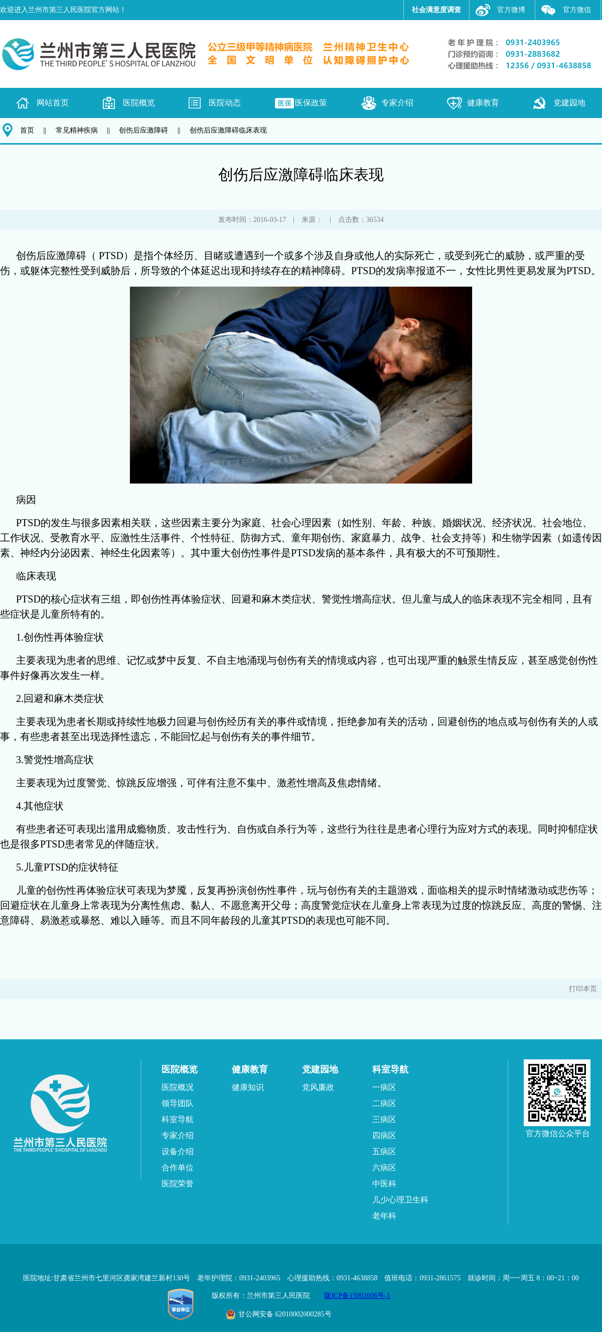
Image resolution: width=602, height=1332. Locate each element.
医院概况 (178, 1087)
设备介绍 (178, 1151)
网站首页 (53, 102)
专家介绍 (397, 102)
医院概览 (139, 102)
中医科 (384, 1183)
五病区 (384, 1151)
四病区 (384, 1135)
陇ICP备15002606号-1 (357, 1295)
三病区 (384, 1119)
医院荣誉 (178, 1183)
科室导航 (178, 1119)
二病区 (384, 1103)
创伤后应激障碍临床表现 (228, 130)
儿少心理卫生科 (400, 1199)
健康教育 (483, 102)
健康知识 (248, 1087)
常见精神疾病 (77, 130)
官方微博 (511, 10)
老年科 (384, 1216)
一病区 (384, 1087)
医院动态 (225, 102)
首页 (27, 130)
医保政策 (311, 102)
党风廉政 (318, 1087)
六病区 (384, 1167)
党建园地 (569, 102)
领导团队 (178, 1103)
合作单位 (178, 1167)
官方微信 (577, 10)
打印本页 (583, 989)
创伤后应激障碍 (143, 130)
